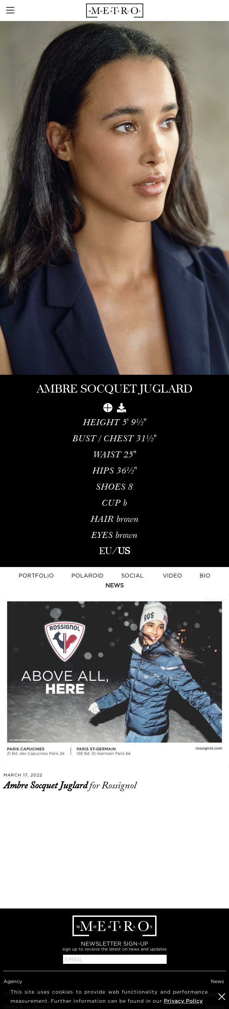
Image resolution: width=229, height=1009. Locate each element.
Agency (13, 981)
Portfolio (36, 575)
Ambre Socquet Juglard (46, 786)
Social (132, 575)
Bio (205, 575)
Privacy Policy (183, 1000)
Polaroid (87, 575)
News (114, 585)
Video (172, 575)
